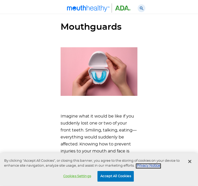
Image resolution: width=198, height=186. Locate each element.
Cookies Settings (77, 177)
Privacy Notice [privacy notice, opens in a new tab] (148, 166)
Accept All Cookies (115, 177)
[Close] (189, 162)
